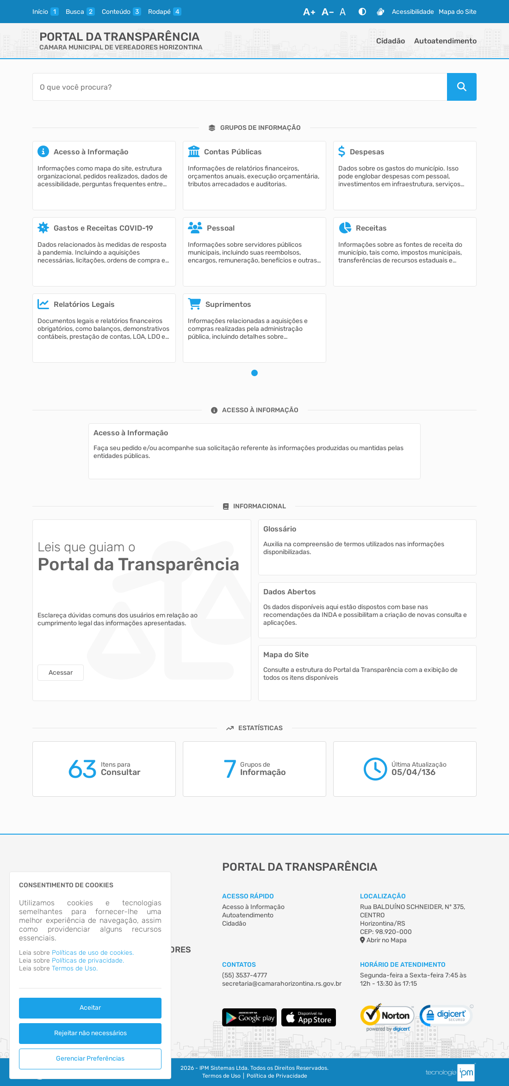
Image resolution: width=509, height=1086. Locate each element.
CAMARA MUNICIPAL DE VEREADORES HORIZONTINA (121, 47)
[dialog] (90, 975)
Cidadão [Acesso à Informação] (234, 923)
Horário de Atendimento (403, 965)
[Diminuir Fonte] (328, 11)
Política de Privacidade (277, 1076)
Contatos (239, 965)
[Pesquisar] (462, 87)
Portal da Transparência (119, 36)
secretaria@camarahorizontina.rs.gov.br (281, 984)
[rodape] (164, 11)
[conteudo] (121, 11)
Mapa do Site (458, 12)
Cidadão (390, 41)
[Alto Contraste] (362, 11)
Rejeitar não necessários (90, 1033)
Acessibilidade (413, 12)
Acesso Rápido (248, 896)
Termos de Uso (221, 1076)
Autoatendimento (445, 41)
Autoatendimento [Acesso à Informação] (247, 915)
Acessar (61, 673)
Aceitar (90, 1008)
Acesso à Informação (253, 907)
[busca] (80, 11)
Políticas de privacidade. (88, 960)
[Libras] (380, 11)
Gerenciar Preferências (90, 1058)
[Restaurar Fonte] (345, 11)
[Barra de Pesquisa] (239, 87)
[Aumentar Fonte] (309, 11)
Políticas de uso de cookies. (93, 953)
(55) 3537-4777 (244, 975)
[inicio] (45, 11)
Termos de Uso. (75, 968)
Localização (383, 896)
